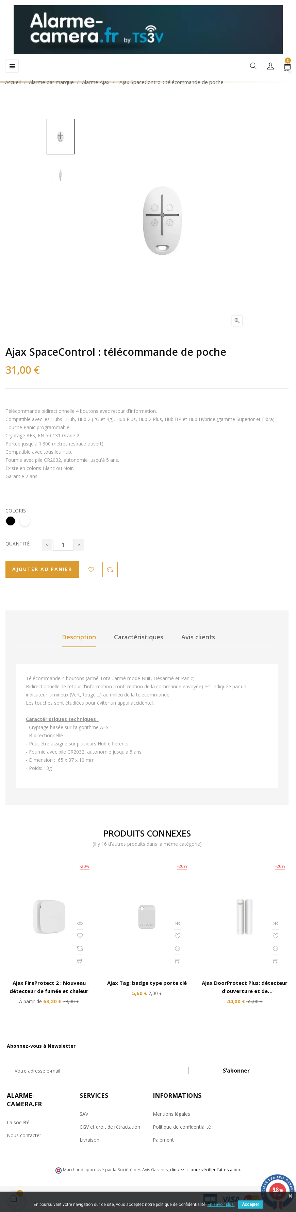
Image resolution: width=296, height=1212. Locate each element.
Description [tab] (79, 637)
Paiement (163, 1140)
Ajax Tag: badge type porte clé (147, 982)
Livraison (89, 1140)
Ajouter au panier (42, 569)
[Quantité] (63, 545)
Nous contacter (24, 1135)
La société (18, 1122)
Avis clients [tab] (198, 637)
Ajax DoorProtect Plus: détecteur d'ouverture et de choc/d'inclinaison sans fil (244, 991)
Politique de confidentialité (182, 1127)
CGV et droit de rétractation (110, 1127)
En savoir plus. (221, 1204)
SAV (84, 1114)
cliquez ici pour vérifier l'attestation (205, 1170)
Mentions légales (171, 1114)
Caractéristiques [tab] (138, 637)
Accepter (250, 1204)
